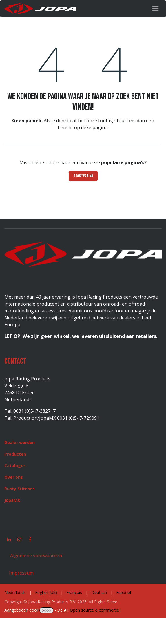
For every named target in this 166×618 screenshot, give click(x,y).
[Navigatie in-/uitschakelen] (155, 8)
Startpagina (83, 176)
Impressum (21, 573)
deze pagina (94, 127)
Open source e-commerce (94, 610)
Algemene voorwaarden (35, 555)
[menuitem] (15, 592)
